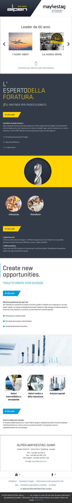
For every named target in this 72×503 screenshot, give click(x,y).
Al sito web (11, 114)
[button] (17, 475)
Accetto (39, 500)
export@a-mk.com (39, 461)
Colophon (13, 481)
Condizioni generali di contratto (34, 485)
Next (68, 43)
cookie (27, 495)
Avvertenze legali (26, 481)
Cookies (52, 485)
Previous (3, 43)
